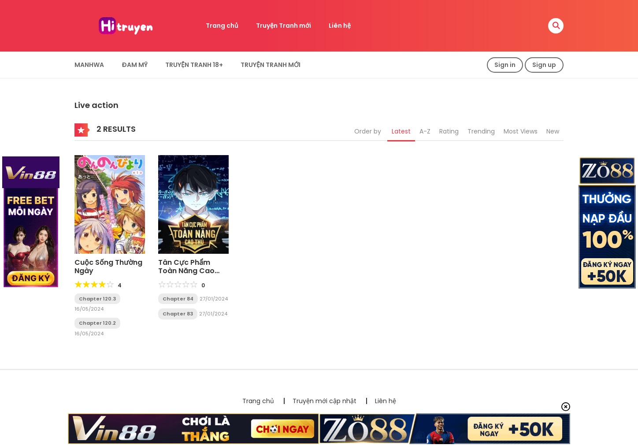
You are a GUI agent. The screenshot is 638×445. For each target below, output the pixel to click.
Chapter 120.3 (97, 298)
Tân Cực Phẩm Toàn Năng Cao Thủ (186, 270)
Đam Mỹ (135, 64)
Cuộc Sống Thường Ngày (108, 266)
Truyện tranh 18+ (194, 64)
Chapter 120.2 (97, 322)
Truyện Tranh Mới (270, 64)
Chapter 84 (178, 298)
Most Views (521, 131)
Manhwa (89, 64)
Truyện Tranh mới (283, 25)
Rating (449, 131)
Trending (481, 131)
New (552, 131)
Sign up (544, 64)
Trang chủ (222, 25)
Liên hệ (340, 25)
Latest (401, 131)
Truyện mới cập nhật (324, 401)
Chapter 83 (178, 313)
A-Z (424, 131)
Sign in (505, 64)
